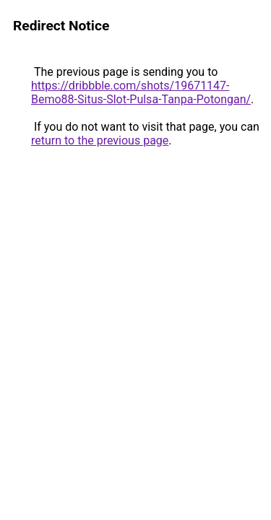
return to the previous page (99, 140)
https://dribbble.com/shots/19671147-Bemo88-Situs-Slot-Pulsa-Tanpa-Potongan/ (141, 92)
